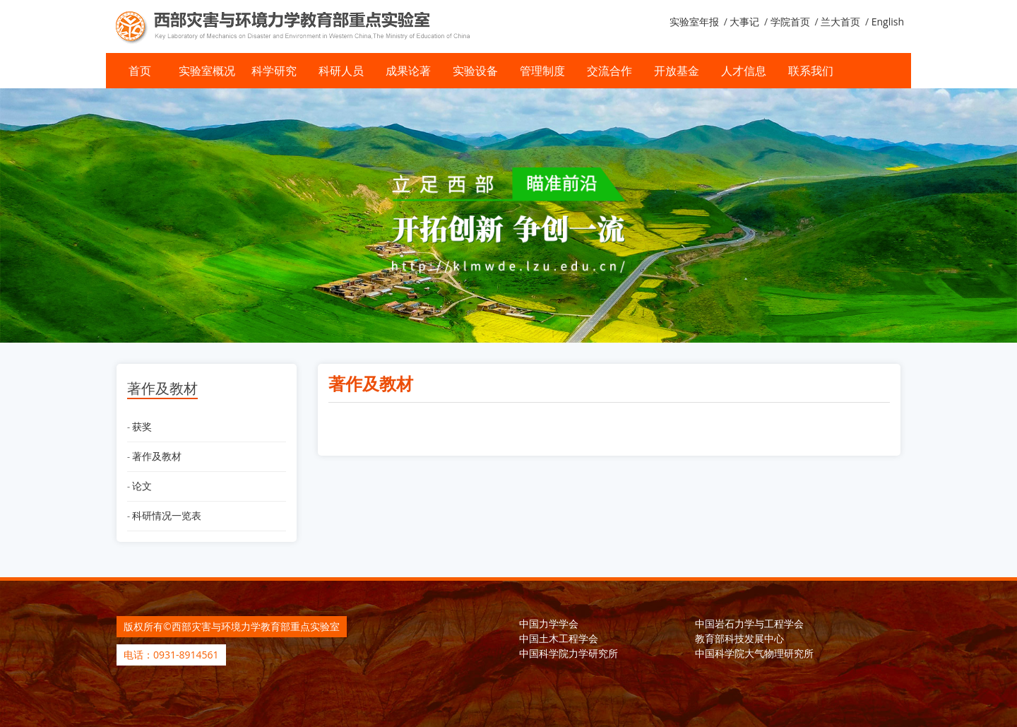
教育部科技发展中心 (739, 638)
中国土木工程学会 (558, 638)
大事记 (744, 21)
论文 (142, 485)
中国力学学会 (548, 623)
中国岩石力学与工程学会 (749, 623)
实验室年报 (694, 21)
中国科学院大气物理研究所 (754, 653)
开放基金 (676, 70)
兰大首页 (840, 21)
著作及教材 (157, 456)
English (888, 21)
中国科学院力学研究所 (568, 653)
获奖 (142, 426)
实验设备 (475, 70)
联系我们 (810, 70)
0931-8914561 (186, 654)
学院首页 (790, 21)
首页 (140, 70)
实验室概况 (207, 70)
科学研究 (274, 70)
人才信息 (743, 70)
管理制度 (542, 70)
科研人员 (341, 70)
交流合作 (609, 70)
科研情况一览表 (166, 515)
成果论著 (408, 70)
